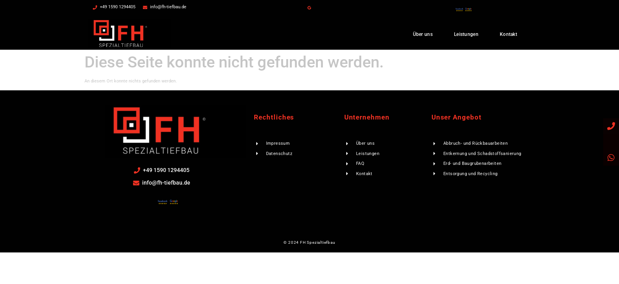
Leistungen (466, 34)
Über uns (423, 34)
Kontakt (508, 34)
